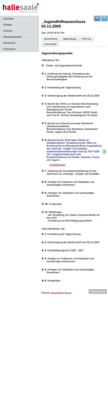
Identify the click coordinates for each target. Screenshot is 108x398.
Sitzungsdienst (57, 293)
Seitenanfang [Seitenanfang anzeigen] (98, 291)
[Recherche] (97, 18)
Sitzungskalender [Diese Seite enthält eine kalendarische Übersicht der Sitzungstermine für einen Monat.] (12, 36)
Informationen (50, 38)
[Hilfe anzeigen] (104, 18)
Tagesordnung (69, 38)
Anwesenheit (50, 44)
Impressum (9, 49)
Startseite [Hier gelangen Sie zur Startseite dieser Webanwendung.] (8, 18)
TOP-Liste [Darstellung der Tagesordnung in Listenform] (86, 38)
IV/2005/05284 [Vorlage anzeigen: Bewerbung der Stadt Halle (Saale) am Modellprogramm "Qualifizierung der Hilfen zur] (57, 164)
